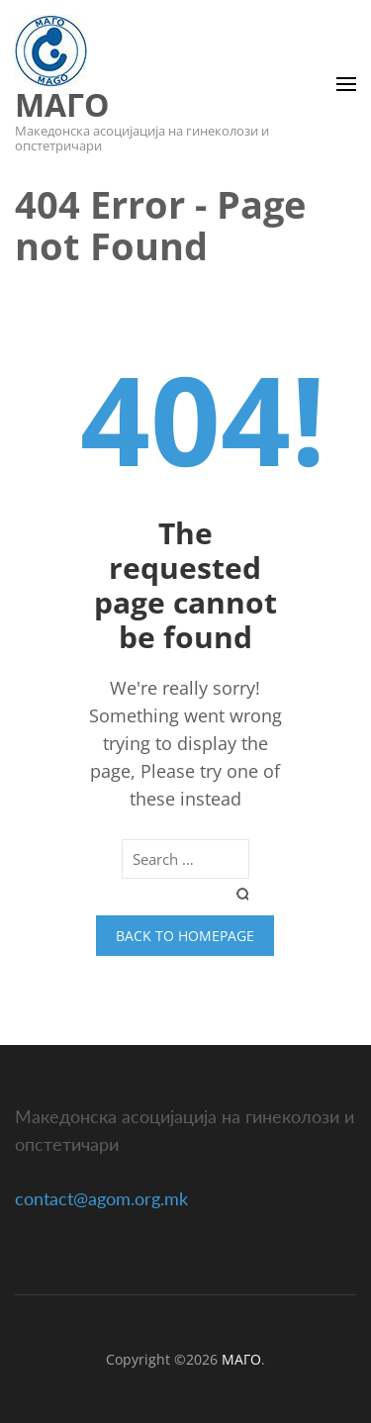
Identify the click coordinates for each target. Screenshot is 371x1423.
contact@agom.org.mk (101, 1198)
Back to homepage (185, 935)
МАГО (62, 104)
